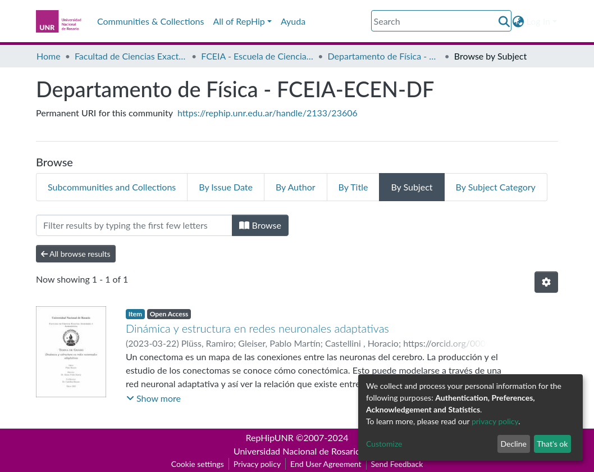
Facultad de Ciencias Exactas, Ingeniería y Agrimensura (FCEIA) (131, 56)
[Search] (441, 20)
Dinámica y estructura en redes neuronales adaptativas (257, 328)
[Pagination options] (546, 282)
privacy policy (495, 421)
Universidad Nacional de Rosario (297, 451)
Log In (538, 21)
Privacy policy (257, 464)
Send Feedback (397, 464)
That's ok (552, 443)
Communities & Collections (150, 21)
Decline (513, 443)
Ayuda (293, 21)
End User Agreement (325, 464)
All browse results (76, 253)
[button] (518, 21)
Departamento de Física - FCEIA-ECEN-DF (384, 56)
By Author (296, 186)
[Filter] (134, 225)
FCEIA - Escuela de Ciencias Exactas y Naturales (257, 56)
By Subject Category (496, 186)
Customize (384, 443)
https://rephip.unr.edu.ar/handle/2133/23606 (267, 112)
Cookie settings (197, 464)
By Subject (411, 186)
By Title (353, 186)
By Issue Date (226, 186)
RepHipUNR (270, 437)
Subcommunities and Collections (112, 186)
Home (48, 56)
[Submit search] (504, 21)
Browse (260, 225)
